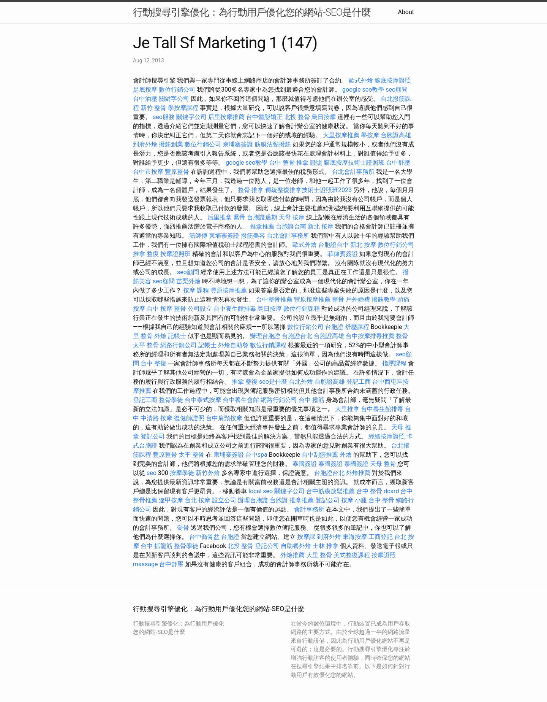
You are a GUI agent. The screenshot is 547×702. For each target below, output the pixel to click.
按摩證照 (384, 555)
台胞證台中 (333, 244)
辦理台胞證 (265, 336)
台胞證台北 (297, 336)
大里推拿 (347, 409)
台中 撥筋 (311, 399)
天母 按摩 (292, 217)
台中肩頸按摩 (224, 418)
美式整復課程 (352, 555)
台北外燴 (301, 381)
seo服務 (164, 117)
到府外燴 (145, 144)
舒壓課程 (357, 326)
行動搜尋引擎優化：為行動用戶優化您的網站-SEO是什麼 (252, 12)
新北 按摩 (321, 226)
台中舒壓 (398, 162)
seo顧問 (397, 89)
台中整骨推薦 (274, 299)
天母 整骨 (383, 463)
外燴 (160, 336)
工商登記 (380, 536)
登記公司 (153, 436)
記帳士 (177, 336)
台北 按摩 (197, 500)
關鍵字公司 (174, 98)
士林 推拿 (325, 546)
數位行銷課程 (301, 308)
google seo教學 (363, 89)
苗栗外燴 (188, 281)
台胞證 (334, 326)
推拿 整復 (146, 253)
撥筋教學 (384, 299)
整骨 (338, 299)
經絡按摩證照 (386, 436)
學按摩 (370, 135)
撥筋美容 (253, 235)
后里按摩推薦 (226, 117)
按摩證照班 (175, 253)
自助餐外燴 (296, 546)
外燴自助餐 (233, 345)
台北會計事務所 (353, 171)
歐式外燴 (361, 80)
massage (145, 564)
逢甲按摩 (171, 500)
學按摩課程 (183, 107)
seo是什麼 (273, 381)
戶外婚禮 (358, 299)
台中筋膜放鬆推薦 (330, 491)
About (406, 12)
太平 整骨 (146, 345)
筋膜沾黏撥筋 (273, 144)
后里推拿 (219, 217)
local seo (260, 491)
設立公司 (224, 500)
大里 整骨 (319, 555)
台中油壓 (145, 98)
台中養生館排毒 (234, 308)
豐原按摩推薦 (228, 290)
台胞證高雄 (396, 135)
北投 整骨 (297, 117)
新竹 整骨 (153, 107)
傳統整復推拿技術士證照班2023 (308, 190)
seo (152, 472)
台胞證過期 (262, 217)
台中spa (256, 454)
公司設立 (200, 308)
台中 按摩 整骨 (166, 308)
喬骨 (239, 217)
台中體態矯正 (264, 117)
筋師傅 (198, 235)
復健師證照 (189, 418)
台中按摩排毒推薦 (370, 336)
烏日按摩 (323, 117)
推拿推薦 (262, 226)
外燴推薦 (358, 472)
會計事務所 (309, 509)
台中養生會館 (241, 399)
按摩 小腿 (354, 500)
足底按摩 (145, 89)
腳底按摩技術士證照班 (354, 162)
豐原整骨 (177, 171)
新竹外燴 (208, 472)
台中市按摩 (148, 171)
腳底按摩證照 (393, 80)
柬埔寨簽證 (238, 144)
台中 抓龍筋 (156, 546)
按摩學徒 (182, 472)
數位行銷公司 (177, 89)
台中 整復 (153, 363)
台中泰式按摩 (203, 399)
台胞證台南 (291, 226)
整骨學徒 (171, 399)
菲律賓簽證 (342, 253)
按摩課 (306, 536)
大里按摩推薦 (341, 135)
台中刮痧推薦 (320, 454)
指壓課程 (394, 363)
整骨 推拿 (251, 190)
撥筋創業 (171, 144)
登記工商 (358, 381)
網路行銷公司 (178, 345)
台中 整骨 (282, 162)
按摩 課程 (196, 290)
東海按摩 (355, 536)
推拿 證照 (309, 162)
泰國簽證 (304, 463)
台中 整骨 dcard (377, 491)
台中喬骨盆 (204, 536)
